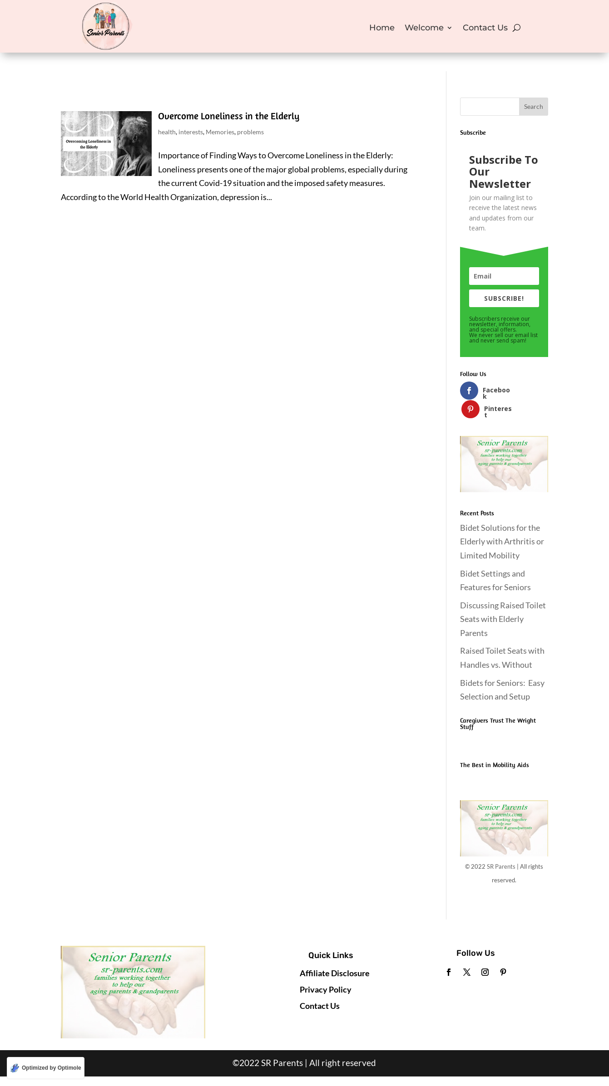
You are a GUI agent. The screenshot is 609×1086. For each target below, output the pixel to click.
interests (190, 132)
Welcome (424, 28)
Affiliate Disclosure (335, 954)
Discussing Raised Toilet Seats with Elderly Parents (503, 600)
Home (382, 28)
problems (250, 132)
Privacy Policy (326, 971)
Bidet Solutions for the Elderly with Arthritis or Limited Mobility (502, 523)
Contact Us (485, 28)
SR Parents (501, 847)
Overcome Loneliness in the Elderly (228, 116)
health (167, 132)
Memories (220, 132)
